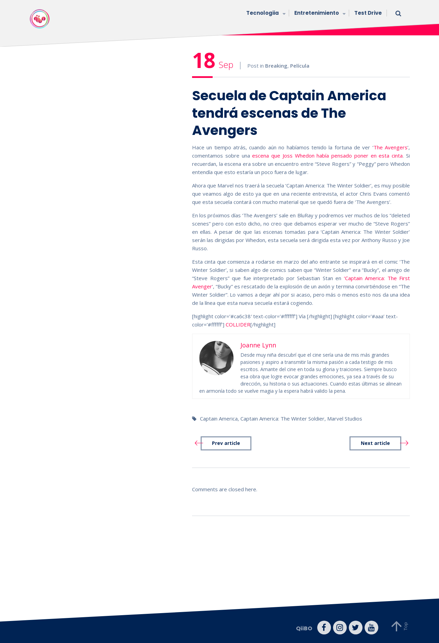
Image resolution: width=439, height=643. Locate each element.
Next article (375, 443)
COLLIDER (238, 324)
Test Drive (368, 12)
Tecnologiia (265, 13)
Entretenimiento (319, 13)
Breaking (276, 65)
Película (299, 65)
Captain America (219, 418)
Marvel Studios (344, 418)
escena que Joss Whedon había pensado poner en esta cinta (327, 155)
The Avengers (390, 147)
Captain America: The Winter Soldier (282, 418)
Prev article (226, 443)
